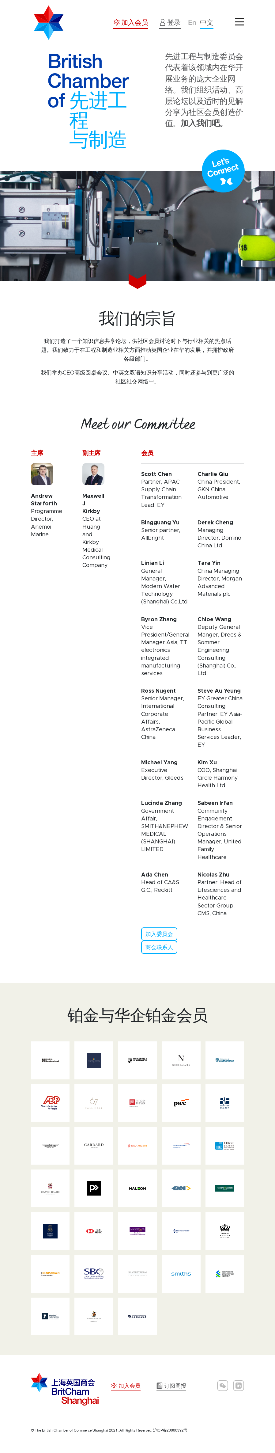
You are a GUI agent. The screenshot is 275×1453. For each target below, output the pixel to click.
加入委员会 (159, 933)
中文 (206, 22)
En (192, 22)
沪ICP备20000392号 (170, 1430)
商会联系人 (159, 947)
